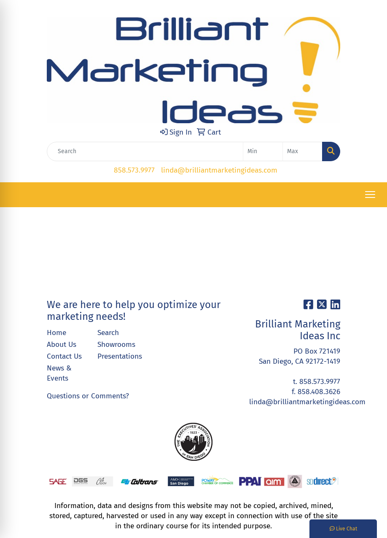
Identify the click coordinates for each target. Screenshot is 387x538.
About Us (61, 344)
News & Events (59, 373)
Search (108, 332)
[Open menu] (370, 194)
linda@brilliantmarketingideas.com (219, 170)
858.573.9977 (134, 170)
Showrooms (116, 344)
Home (56, 332)
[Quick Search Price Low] (263, 151)
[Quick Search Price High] (302, 151)
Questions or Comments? (88, 396)
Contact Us (64, 356)
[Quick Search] (145, 151)
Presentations (117, 356)
